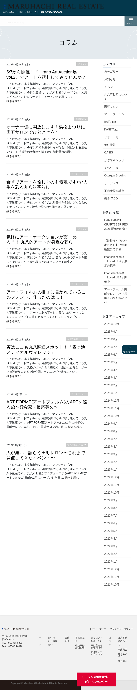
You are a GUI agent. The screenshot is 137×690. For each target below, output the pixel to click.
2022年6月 (111, 523)
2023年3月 (111, 454)
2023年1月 (111, 469)
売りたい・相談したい (96, 639)
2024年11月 (111, 408)
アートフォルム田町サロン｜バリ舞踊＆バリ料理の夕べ (115, 296)
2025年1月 (111, 392)
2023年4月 (111, 446)
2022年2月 (111, 553)
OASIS (108, 152)
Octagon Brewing (115, 175)
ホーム (40, 641)
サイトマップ (99, 629)
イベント (110, 86)
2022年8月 (111, 507)
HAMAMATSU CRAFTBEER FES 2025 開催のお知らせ (116, 227)
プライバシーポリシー (121, 629)
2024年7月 (111, 438)
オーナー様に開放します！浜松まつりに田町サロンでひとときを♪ (45, 129)
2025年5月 (111, 362)
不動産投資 (80, 639)
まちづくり (111, 167)
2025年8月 (111, 339)
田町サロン (111, 106)
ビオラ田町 (111, 137)
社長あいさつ (122, 655)
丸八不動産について (115, 96)
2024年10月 (111, 415)
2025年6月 (111, 354)
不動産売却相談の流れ (96, 647)
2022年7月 (111, 515)
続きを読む (13, 100)
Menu (131, 23)
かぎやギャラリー (115, 160)
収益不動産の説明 (80, 647)
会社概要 (122, 661)
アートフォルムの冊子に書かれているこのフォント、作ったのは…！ (46, 294)
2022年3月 (111, 546)
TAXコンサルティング (96, 653)
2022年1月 (111, 561)
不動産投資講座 (114, 190)
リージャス (111, 183)
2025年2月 (111, 385)
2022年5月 (111, 530)
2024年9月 (111, 423)
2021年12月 (111, 569)
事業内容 (122, 650)
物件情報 (110, 144)
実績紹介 (67, 639)
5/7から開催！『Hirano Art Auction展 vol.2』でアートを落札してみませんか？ (46, 74)
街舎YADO (111, 198)
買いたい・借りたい (52, 641)
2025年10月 (111, 323)
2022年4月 (111, 538)
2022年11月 (111, 484)
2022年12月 (111, 477)
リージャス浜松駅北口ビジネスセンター (96, 679)
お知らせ (110, 79)
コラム (110, 641)
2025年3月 (111, 377)
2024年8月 (111, 431)
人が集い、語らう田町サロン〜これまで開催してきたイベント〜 (45, 455)
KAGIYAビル (112, 129)
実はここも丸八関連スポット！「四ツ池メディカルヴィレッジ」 (45, 350)
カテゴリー (111, 71)
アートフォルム (114, 114)
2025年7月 (111, 346)
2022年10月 (111, 492)
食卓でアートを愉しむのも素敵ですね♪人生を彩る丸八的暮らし (47, 184)
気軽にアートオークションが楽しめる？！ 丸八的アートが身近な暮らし (41, 240)
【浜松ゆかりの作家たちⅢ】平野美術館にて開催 (115, 245)
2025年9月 (111, 331)
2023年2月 (111, 461)
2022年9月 (111, 500)
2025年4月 (111, 369)
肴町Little (110, 121)
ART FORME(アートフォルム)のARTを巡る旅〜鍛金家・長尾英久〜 (46, 404)
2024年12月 (111, 400)
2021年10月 (111, 584)
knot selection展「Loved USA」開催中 (115, 277)
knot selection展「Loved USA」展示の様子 (115, 261)
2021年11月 (111, 576)
